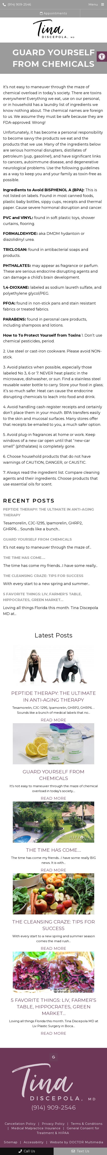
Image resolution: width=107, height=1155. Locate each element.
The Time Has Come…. (24, 558)
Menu (93, 4)
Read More (53, 720)
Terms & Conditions (86, 1124)
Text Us (80, 1151)
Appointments (53, 13)
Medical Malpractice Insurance (36, 1128)
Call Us (27, 1151)
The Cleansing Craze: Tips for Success (43, 576)
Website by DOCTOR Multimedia (76, 1142)
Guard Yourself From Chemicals (37, 539)
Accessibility (34, 1142)
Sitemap (11, 1142)
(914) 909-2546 (17, 4)
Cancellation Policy (20, 1124)
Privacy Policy (53, 1124)
